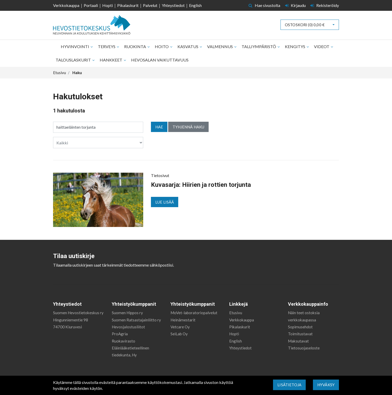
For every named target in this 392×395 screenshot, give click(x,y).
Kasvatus (188, 46)
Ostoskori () (305, 24)
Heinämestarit (183, 320)
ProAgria (120, 333)
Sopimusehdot (300, 326)
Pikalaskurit (128, 5)
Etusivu (235, 312)
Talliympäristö (259, 46)
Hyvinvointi (75, 46)
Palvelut (150, 5)
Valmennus (220, 46)
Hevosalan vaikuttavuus (160, 59)
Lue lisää (164, 202)
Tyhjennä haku (188, 127)
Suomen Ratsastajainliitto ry (136, 320)
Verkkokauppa (66, 5)
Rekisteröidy (324, 5)
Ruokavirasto (123, 341)
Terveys (107, 46)
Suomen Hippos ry (127, 312)
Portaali (91, 5)
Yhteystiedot (173, 5)
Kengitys (295, 46)
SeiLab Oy (179, 333)
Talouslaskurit (74, 59)
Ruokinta (135, 46)
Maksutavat (298, 341)
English (195, 5)
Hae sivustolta (264, 5)
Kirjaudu (296, 5)
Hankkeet (111, 59)
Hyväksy (326, 384)
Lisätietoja (289, 384)
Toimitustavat (300, 333)
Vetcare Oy (180, 326)
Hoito (162, 46)
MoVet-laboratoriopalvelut (194, 312)
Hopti (107, 5)
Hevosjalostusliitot (128, 326)
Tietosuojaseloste (304, 348)
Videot (322, 46)
